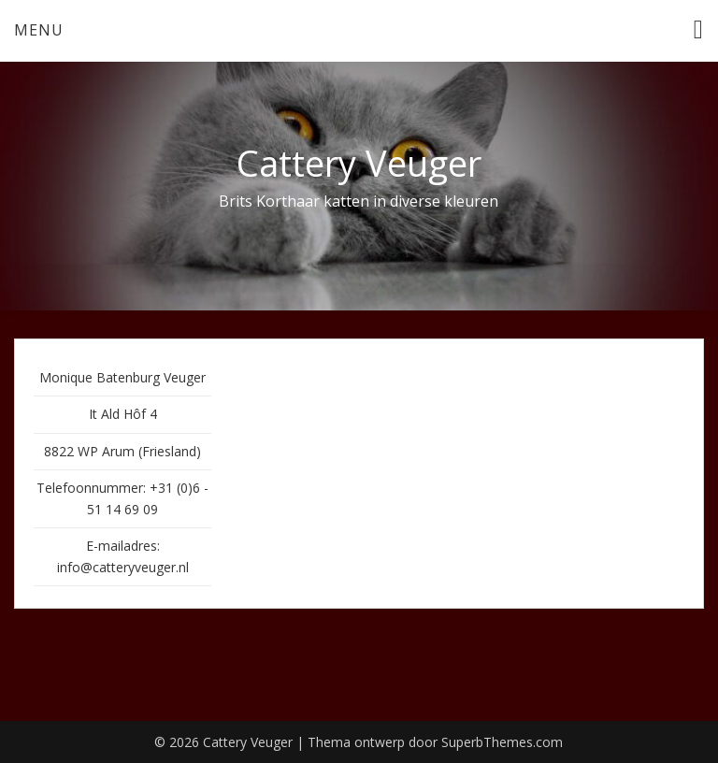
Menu (39, 30)
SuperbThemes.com (502, 742)
